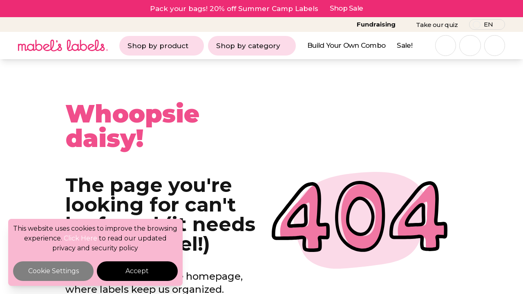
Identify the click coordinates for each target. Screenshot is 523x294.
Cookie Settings (53, 271)
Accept (137, 271)
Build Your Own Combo (346, 45)
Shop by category (252, 46)
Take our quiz (437, 25)
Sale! (404, 45)
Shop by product (161, 46)
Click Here (80, 238)
